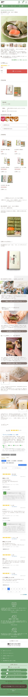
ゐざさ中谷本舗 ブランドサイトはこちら (14, 686)
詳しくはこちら (14, 611)
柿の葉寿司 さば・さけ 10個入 (12, 484)
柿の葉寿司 (2, 10)
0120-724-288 (14, 677)
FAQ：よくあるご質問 (14, 667)
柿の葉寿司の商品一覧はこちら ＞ (15, 363)
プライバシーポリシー (7, 653)
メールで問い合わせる (14, 670)
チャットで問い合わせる (13, 673)
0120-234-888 (14, 644)
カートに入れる (18, 71)
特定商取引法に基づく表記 (8, 660)
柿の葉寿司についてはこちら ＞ (15, 331)
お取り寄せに (12, 10)
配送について (5, 658)
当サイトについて (6, 650)
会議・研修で (7, 10)
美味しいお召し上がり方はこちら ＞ (15, 301)
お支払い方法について (7, 655)
